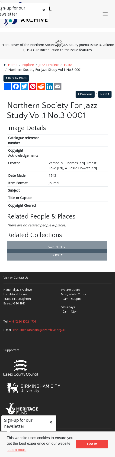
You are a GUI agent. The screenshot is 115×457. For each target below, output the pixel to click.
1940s (68, 64)
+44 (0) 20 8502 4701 (22, 321)
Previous (85, 94)
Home (12, 64)
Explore (28, 64)
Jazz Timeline (49, 64)
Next (104, 94)
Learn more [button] (16, 450)
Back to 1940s (16, 78)
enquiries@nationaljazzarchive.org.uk (39, 330)
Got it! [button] (92, 444)
